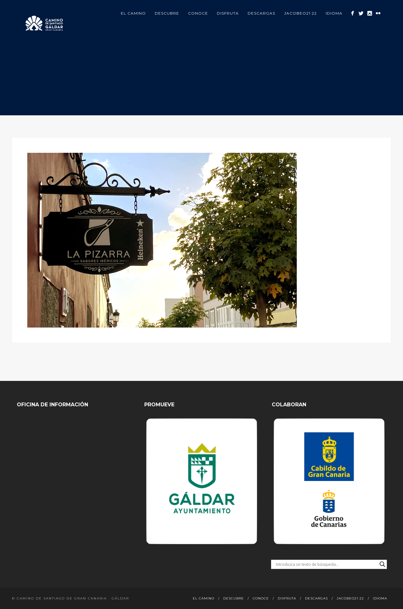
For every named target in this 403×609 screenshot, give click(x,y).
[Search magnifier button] (382, 564)
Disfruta (228, 13)
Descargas (261, 13)
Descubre (167, 13)
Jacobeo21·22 (300, 13)
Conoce (198, 13)
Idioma (334, 13)
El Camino (133, 13)
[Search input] (326, 564)
